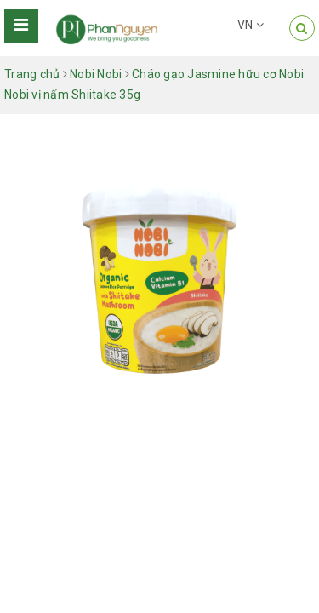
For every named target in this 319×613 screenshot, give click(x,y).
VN (250, 25)
